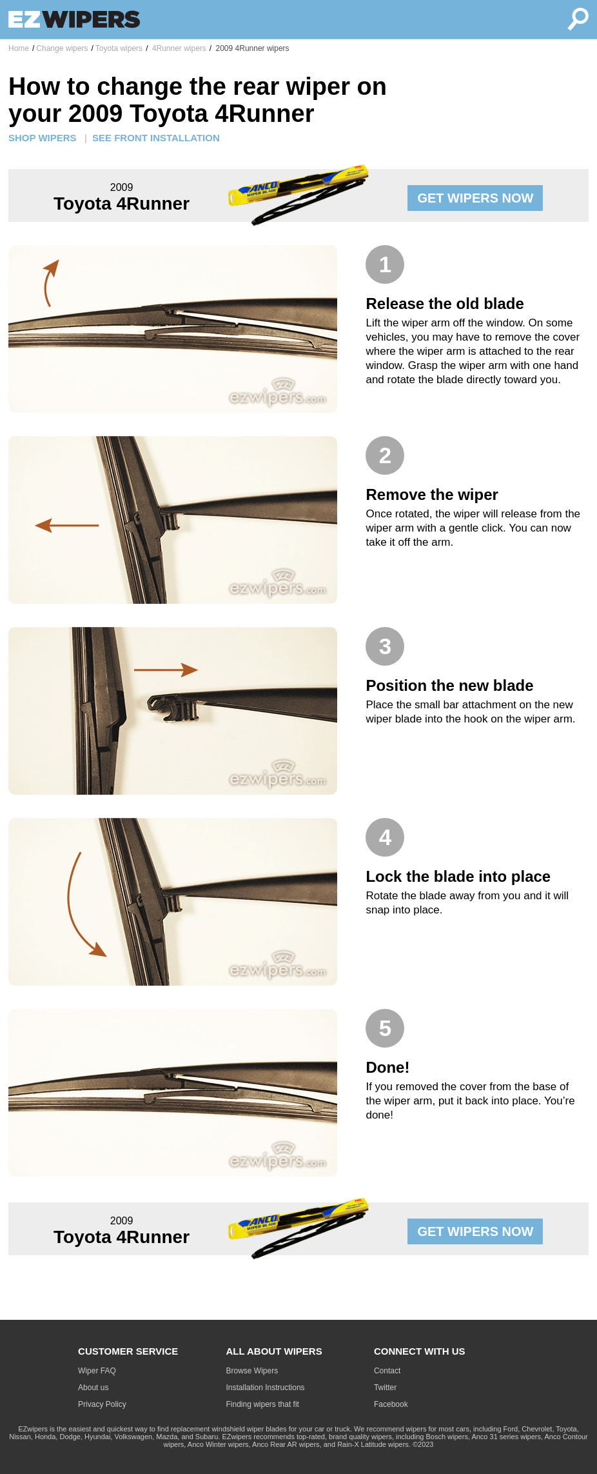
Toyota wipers (118, 48)
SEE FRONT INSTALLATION (156, 137)
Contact (387, 1370)
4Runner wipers (178, 48)
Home (18, 48)
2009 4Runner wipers (251, 48)
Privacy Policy (102, 1404)
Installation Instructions (265, 1387)
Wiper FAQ (97, 1370)
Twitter (385, 1387)
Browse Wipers (252, 1370)
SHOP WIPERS (42, 137)
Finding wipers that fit (262, 1404)
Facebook (391, 1404)
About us (93, 1387)
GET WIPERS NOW (475, 198)
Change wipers (62, 48)
